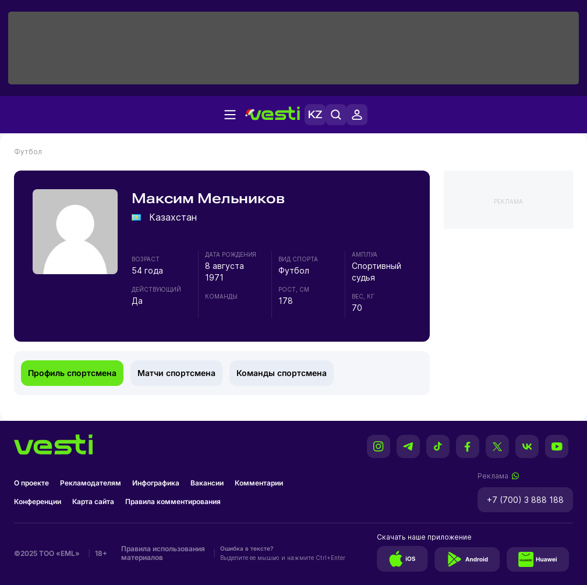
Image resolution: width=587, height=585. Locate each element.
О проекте (31, 482)
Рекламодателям (90, 482)
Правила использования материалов (163, 553)
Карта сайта (93, 501)
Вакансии (207, 482)
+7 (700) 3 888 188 (525, 500)
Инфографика (155, 482)
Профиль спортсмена (72, 373)
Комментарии (259, 482)
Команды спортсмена (281, 373)
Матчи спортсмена (176, 373)
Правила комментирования (173, 501)
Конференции (37, 501)
